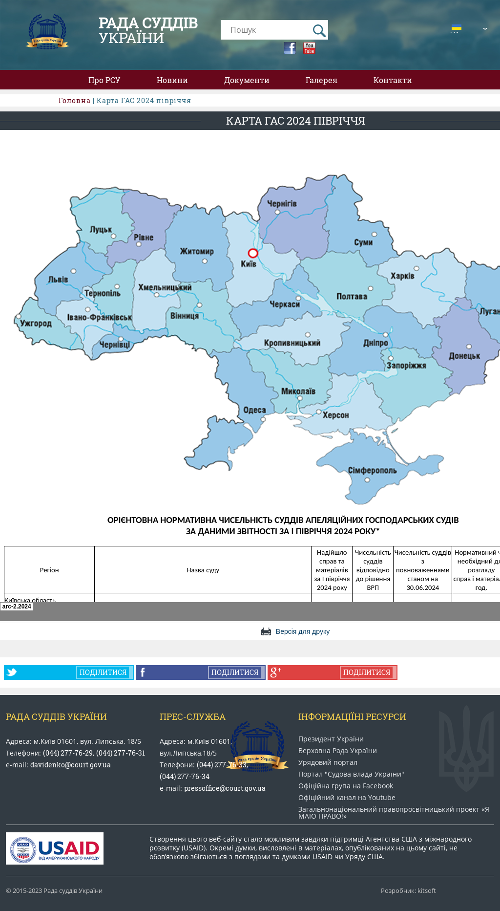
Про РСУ (104, 80)
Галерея (321, 80)
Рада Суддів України (56, 716)
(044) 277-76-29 (68, 753)
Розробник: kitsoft (408, 891)
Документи (247, 80)
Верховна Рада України (337, 750)
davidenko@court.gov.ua (70, 764)
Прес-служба (193, 716)
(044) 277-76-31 (120, 753)
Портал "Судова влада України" (351, 774)
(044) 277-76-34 (184, 776)
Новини (172, 80)
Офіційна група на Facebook (345, 785)
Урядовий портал (327, 762)
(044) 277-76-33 (222, 764)
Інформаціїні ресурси (352, 716)
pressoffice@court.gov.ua (225, 788)
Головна (75, 100)
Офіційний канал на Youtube (347, 797)
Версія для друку (303, 631)
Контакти (393, 80)
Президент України (331, 739)
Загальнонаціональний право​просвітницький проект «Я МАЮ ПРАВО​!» (393, 813)
